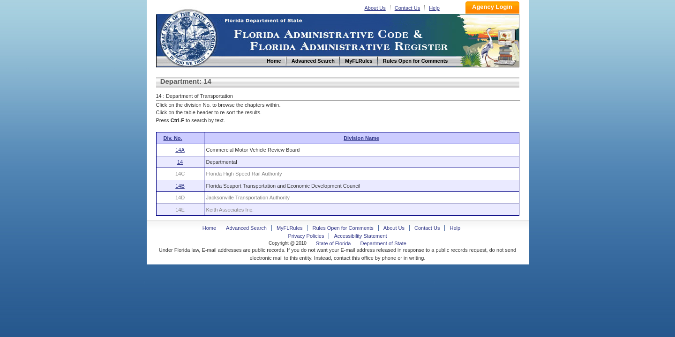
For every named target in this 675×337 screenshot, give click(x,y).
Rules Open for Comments (343, 228)
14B (180, 186)
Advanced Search (246, 228)
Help (434, 8)
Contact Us (407, 8)
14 (180, 162)
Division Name (361, 138)
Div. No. (173, 138)
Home (188, 37)
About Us (375, 8)
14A (180, 150)
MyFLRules (290, 228)
